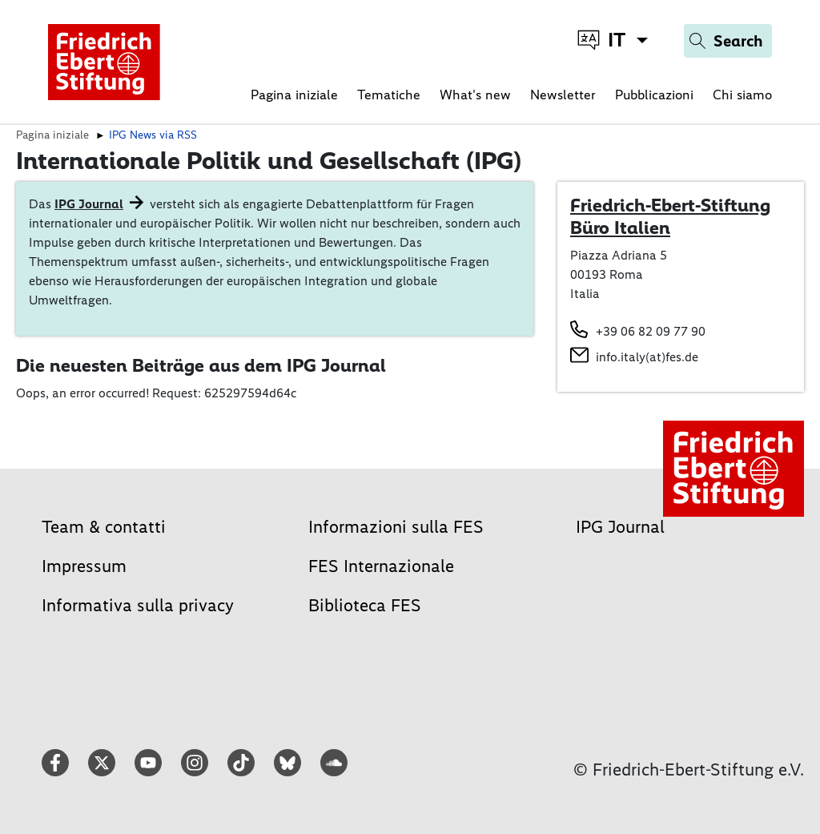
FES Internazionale (381, 566)
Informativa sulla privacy (138, 605)
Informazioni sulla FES (396, 527)
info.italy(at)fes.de (647, 357)
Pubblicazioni (654, 95)
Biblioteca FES (364, 605)
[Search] (728, 41)
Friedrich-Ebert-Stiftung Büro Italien (670, 216)
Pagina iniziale (294, 95)
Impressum (84, 566)
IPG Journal (88, 204)
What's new (475, 95)
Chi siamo (742, 95)
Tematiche (388, 95)
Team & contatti (104, 527)
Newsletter (563, 95)
